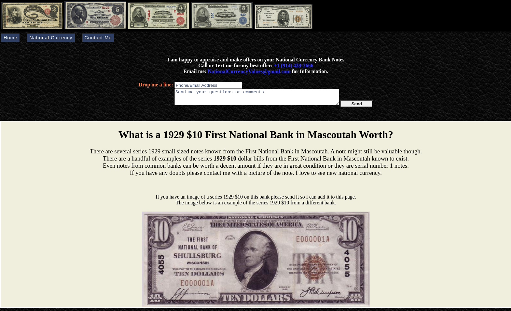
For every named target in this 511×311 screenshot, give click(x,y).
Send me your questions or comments (256, 98)
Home (10, 37)
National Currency (50, 37)
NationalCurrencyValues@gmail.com (248, 71)
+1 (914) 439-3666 (293, 65)
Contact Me (98, 37)
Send (357, 106)
